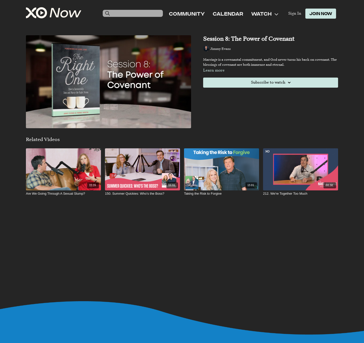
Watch (264, 14)
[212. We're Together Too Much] (300, 193)
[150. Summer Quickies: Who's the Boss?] (142, 193)
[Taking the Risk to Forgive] (221, 193)
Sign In (294, 14)
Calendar (228, 14)
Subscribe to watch (271, 83)
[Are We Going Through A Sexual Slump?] (63, 193)
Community (187, 14)
